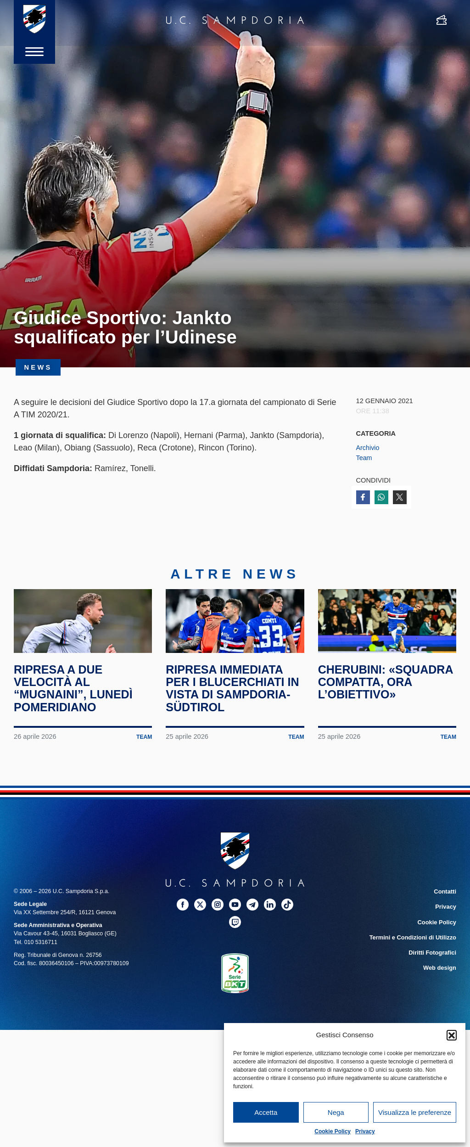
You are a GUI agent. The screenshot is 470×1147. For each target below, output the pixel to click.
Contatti (445, 904)
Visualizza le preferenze (414, 1112)
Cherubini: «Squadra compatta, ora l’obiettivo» (387, 695)
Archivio (368, 447)
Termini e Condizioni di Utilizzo (414, 949)
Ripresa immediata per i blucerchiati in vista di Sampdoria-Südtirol (235, 701)
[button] (451, 1035)
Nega (336, 1112)
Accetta (265, 1112)
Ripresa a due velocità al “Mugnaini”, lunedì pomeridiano (75, 701)
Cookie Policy (332, 1131)
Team (364, 457)
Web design (440, 978)
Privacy (365, 1131)
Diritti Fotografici (433, 964)
